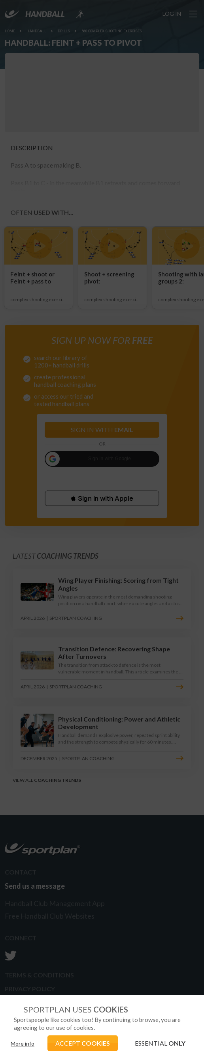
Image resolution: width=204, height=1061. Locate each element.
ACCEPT (82, 1043)
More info (22, 1043)
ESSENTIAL (160, 1043)
